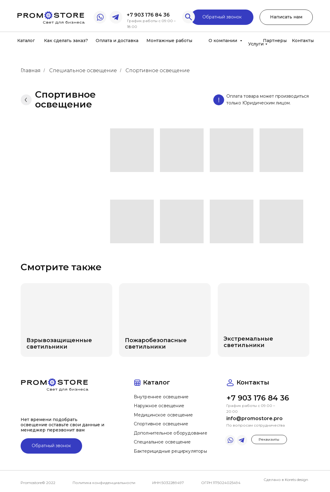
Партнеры (275, 40)
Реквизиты (269, 439)
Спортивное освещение (157, 70)
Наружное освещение (159, 405)
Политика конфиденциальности (104, 482)
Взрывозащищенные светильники (59, 343)
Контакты (303, 40)
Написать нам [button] (286, 17)
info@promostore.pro (254, 418)
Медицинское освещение (163, 415)
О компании (223, 40)
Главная (31, 70)
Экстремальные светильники (248, 342)
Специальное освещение (83, 70)
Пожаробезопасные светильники (156, 343)
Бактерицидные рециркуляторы (170, 451)
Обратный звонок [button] (222, 17)
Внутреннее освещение (161, 397)
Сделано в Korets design (286, 479)
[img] (51, 17)
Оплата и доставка (117, 40)
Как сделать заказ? (66, 40)
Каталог (26, 40)
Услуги (256, 44)
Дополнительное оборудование (170, 433)
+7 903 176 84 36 (148, 15)
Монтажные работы (169, 40)
